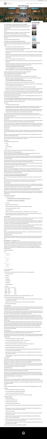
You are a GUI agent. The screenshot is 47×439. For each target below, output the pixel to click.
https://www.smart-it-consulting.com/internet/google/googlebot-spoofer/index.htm (15, 175)
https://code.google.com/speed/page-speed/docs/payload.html (15, 66)
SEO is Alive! (33, 36)
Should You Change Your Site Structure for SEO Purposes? (36, 43)
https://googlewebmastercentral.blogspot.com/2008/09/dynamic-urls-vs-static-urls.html (20, 80)
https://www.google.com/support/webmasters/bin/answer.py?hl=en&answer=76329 (19, 98)
